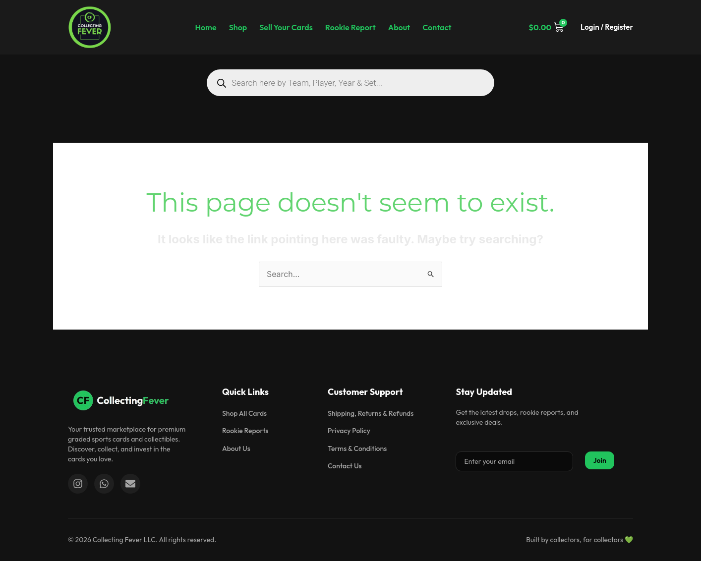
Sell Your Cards (286, 27)
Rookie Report (350, 27)
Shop (238, 27)
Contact (436, 27)
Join (599, 460)
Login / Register (607, 27)
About (399, 27)
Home (205, 27)
